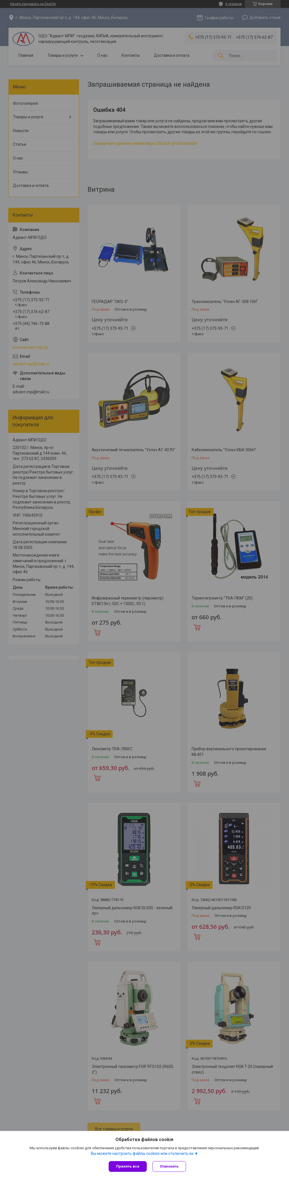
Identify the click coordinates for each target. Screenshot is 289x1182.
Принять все (127, 1166)
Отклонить (169, 1166)
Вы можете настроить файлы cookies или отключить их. (142, 1153)
